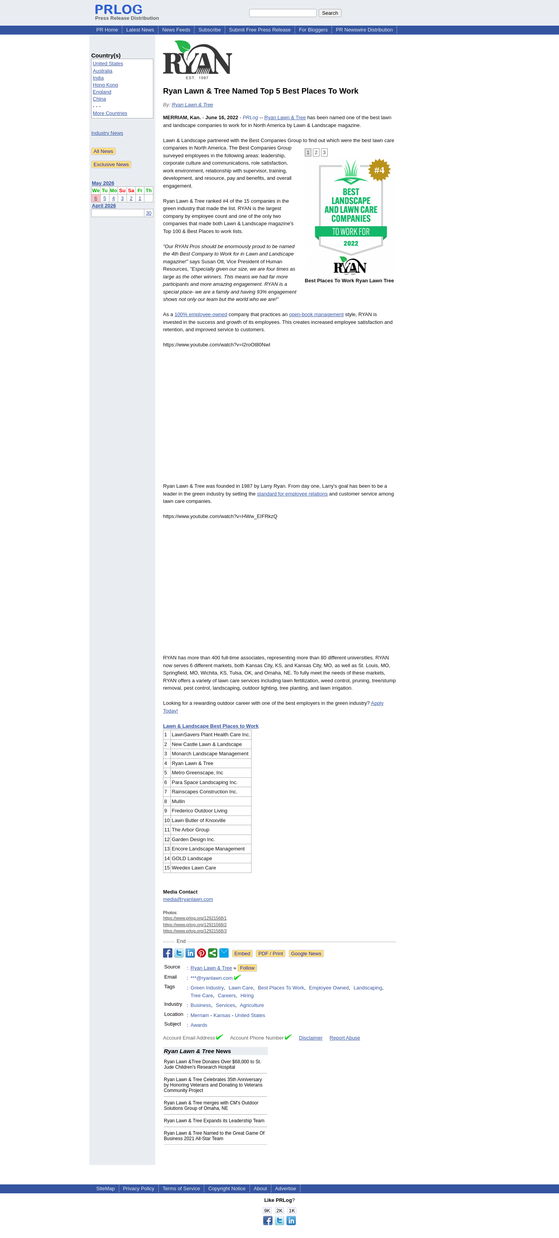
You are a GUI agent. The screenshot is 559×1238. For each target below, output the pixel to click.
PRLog (250, 117)
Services (225, 1005)
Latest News (140, 30)
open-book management (316, 314)
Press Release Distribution (127, 15)
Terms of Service (181, 1188)
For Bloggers (313, 30)
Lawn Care (241, 988)
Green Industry (207, 988)
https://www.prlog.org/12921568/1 (195, 918)
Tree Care (202, 995)
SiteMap (105, 1188)
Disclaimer (311, 1038)
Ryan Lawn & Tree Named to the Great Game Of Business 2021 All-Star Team (214, 1135)
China (99, 99)
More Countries (110, 113)
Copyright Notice (226, 1188)
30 (148, 213)
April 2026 (104, 206)
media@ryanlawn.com (188, 899)
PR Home (107, 30)
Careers (227, 995)
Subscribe (209, 30)
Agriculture (252, 1005)
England (102, 92)
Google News (306, 953)
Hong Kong (105, 85)
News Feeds (176, 30)
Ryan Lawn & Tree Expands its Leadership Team (214, 1120)
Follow (247, 968)
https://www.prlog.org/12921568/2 (195, 924)
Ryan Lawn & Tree (192, 105)
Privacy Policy (139, 1188)
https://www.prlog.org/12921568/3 (195, 930)
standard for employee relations (292, 494)
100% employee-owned (201, 314)
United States (108, 63)
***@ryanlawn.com (212, 978)
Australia (103, 71)
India (98, 78)
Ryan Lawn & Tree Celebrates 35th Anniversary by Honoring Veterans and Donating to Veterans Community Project (213, 1085)
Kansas (222, 1015)
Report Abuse (345, 1038)
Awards (199, 1025)
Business (201, 1005)
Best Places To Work (281, 988)
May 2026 (103, 183)
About (260, 1188)
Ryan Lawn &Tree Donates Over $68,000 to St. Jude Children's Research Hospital (212, 1064)
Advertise (285, 1188)
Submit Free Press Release (260, 30)
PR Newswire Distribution (364, 30)
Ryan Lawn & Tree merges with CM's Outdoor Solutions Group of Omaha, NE (211, 1105)
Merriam (200, 1015)
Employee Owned (329, 988)
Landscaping (368, 988)
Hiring (247, 995)
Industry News (107, 133)
